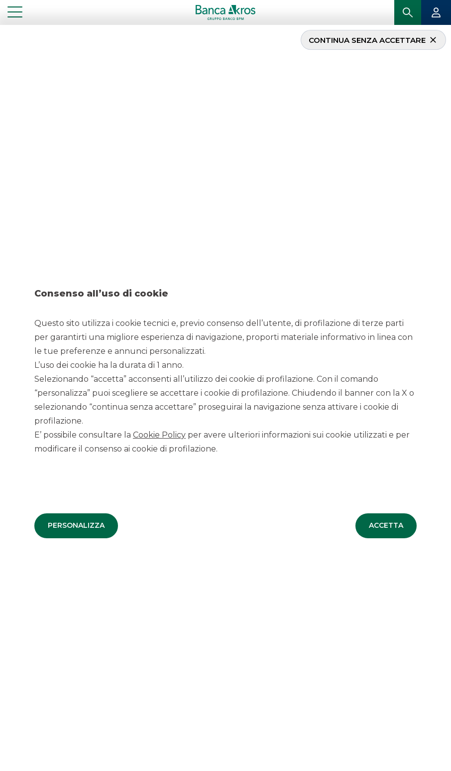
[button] (76, 524)
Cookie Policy (159, 434)
